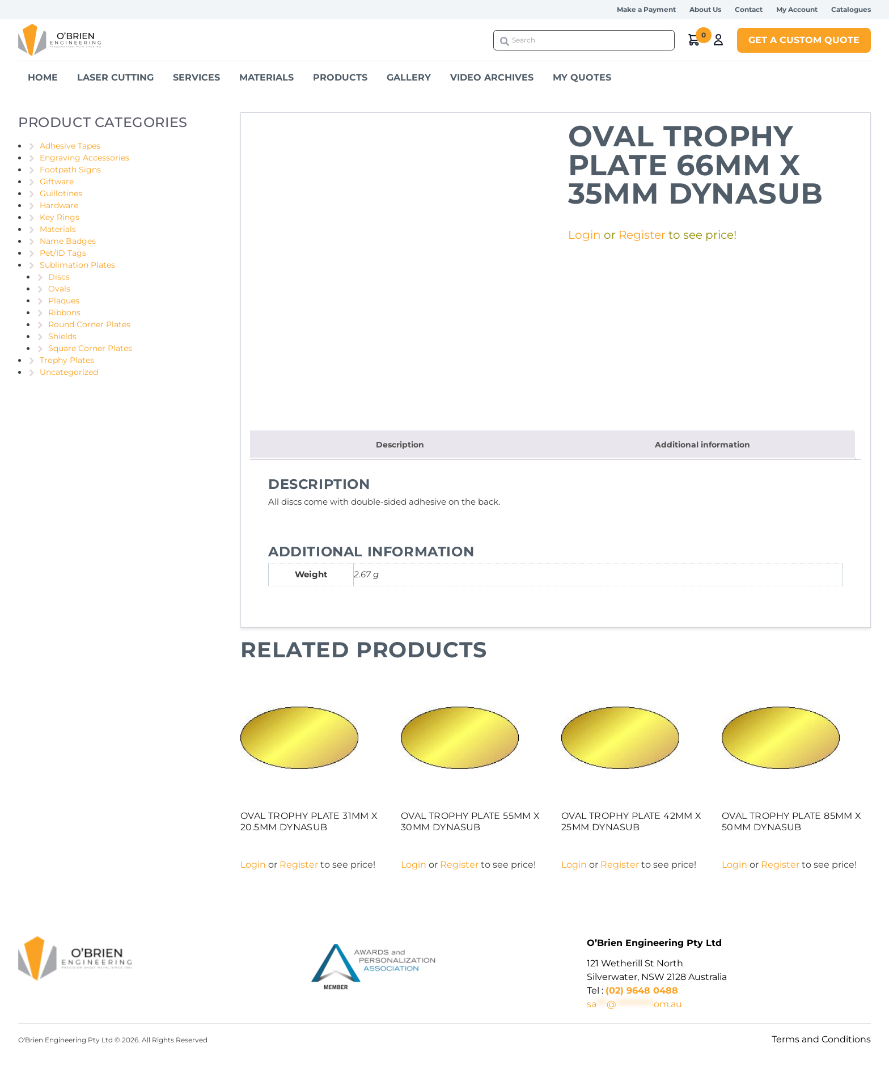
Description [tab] (400, 445)
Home (43, 77)
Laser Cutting (115, 77)
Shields (62, 336)
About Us (705, 9)
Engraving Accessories (84, 158)
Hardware (59, 205)
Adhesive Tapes (70, 146)
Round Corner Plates (89, 324)
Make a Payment (646, 9)
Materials (266, 77)
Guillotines (61, 193)
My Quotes (582, 77)
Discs (59, 277)
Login (584, 235)
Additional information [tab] (702, 445)
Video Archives (492, 77)
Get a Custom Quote (804, 40)
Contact (749, 9)
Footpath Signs (70, 169)
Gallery (409, 77)
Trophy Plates (67, 360)
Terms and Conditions (821, 1039)
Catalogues (851, 9)
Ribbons (64, 312)
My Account (797, 9)
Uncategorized (69, 372)
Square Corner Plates (90, 348)
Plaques (63, 300)
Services (196, 77)
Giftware (57, 181)
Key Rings (59, 217)
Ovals (59, 289)
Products (340, 77)
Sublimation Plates (77, 265)
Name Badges (68, 241)
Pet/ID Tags (63, 253)
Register (642, 235)
